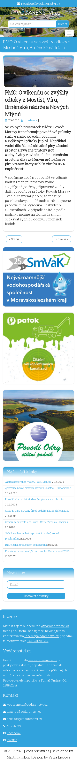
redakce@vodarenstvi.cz (40, 3)
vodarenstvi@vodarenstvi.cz (27, 704)
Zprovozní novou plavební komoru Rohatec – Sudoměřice (38, 488)
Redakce (31, 120)
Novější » (61, 239)
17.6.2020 (13, 120)
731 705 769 (14, 726)
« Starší (14, 239)
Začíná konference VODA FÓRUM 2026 (28, 482)
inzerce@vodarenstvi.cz (41, 636)
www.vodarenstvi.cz (55, 626)
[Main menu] (69, 33)
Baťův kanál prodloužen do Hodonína (26, 545)
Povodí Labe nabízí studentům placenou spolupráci (34, 499)
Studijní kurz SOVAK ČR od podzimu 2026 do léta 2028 (37, 510)
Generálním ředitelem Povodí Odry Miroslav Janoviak (36, 522)
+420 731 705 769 (37, 641)
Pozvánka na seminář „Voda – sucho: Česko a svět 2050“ (37, 551)
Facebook (14, 733)
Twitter (12, 740)
